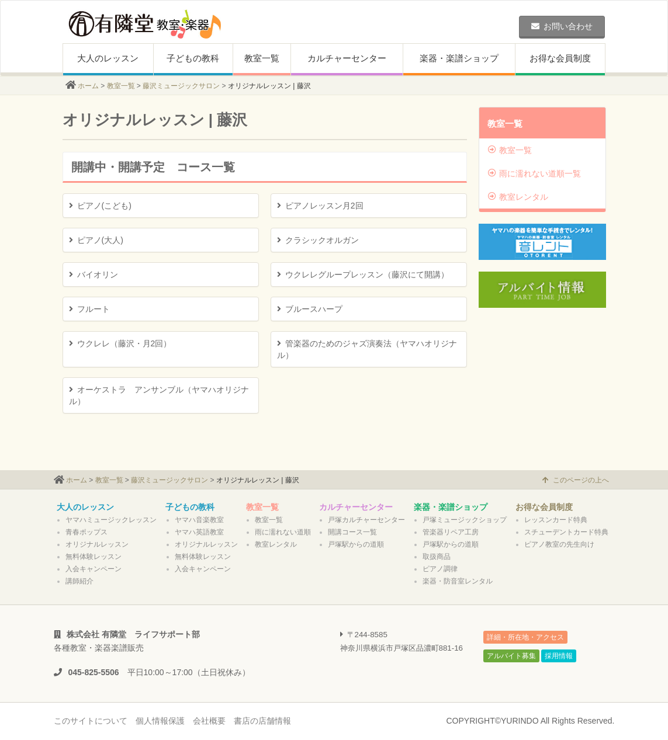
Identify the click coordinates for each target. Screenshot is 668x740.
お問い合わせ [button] (562, 26)
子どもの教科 (193, 58)
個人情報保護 (160, 720)
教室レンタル (518, 196)
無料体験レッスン (93, 557)
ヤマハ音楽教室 (199, 520)
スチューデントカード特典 (566, 532)
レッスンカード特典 (555, 520)
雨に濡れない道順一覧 (534, 173)
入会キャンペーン (93, 569)
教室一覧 (261, 58)
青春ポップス (86, 532)
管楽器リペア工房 (451, 532)
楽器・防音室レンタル (458, 581)
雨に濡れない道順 (283, 532)
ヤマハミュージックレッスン (111, 520)
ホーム (88, 86)
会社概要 (209, 720)
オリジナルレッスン (97, 544)
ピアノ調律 (440, 569)
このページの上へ (575, 480)
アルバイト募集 (511, 656)
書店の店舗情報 (262, 720)
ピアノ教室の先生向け (559, 544)
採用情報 (559, 656)
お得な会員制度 (560, 58)
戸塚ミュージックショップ (465, 520)
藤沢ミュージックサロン (181, 86)
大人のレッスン (108, 58)
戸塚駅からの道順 (356, 544)
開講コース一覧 (352, 532)
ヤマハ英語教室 (199, 532)
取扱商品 (437, 557)
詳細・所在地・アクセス (525, 637)
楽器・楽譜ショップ (459, 58)
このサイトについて (90, 720)
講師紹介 (79, 581)
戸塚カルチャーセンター (366, 520)
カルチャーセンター (346, 58)
